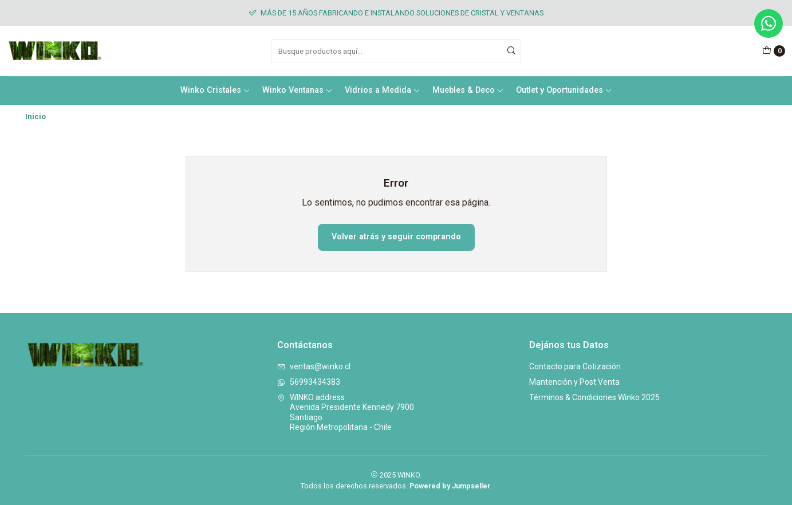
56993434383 (308, 381)
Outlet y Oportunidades (564, 90)
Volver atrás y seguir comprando (396, 237)
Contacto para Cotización (575, 366)
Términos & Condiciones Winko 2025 (594, 397)
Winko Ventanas (297, 90)
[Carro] (773, 51)
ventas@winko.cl (313, 366)
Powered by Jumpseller (449, 486)
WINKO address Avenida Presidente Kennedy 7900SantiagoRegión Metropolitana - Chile (345, 412)
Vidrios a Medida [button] (382, 90)
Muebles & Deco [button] (468, 90)
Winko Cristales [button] (215, 90)
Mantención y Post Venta (574, 381)
